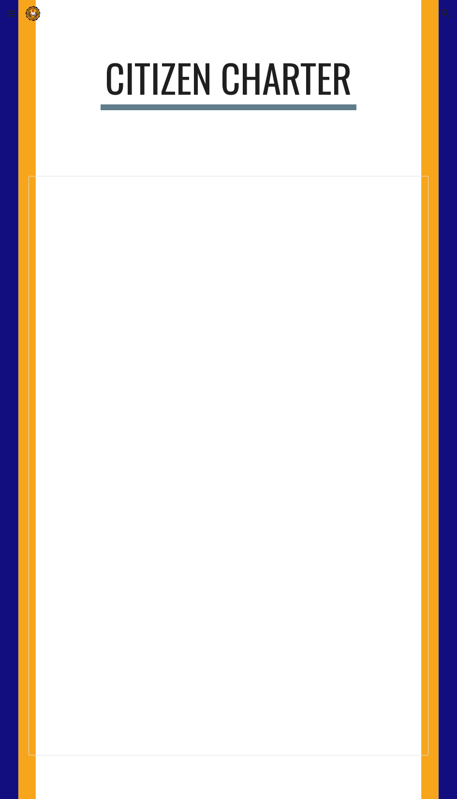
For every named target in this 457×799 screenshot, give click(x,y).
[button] (11, 13)
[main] (228, 82)
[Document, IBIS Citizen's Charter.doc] (229, 465)
